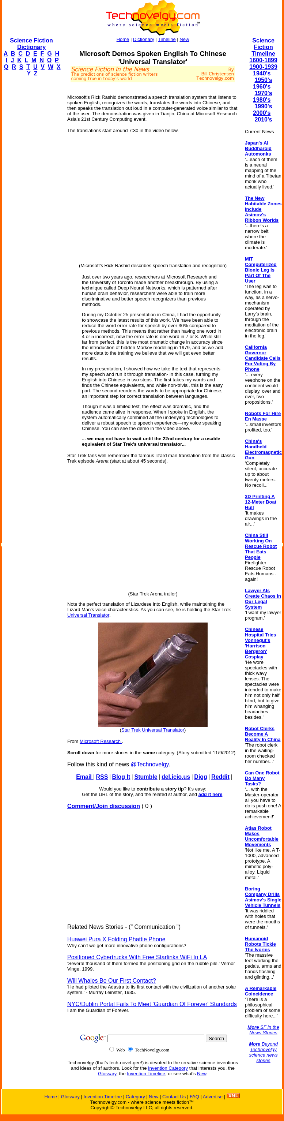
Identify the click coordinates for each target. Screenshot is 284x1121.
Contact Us (174, 1096)
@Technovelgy (149, 764)
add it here (210, 794)
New (184, 39)
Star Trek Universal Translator (152, 730)
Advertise (213, 1096)
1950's (263, 80)
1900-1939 (263, 67)
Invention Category (168, 1068)
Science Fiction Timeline (263, 47)
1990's (263, 106)
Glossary (107, 1073)
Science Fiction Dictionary (31, 43)
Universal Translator (88, 615)
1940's (261, 73)
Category (135, 1096)
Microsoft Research (101, 741)
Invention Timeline (146, 1073)
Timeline (167, 39)
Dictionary (143, 39)
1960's (261, 86)
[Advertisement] (31, 192)
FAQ (194, 1096)
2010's (263, 119)
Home (123, 39)
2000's (261, 113)
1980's (261, 100)
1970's (263, 93)
